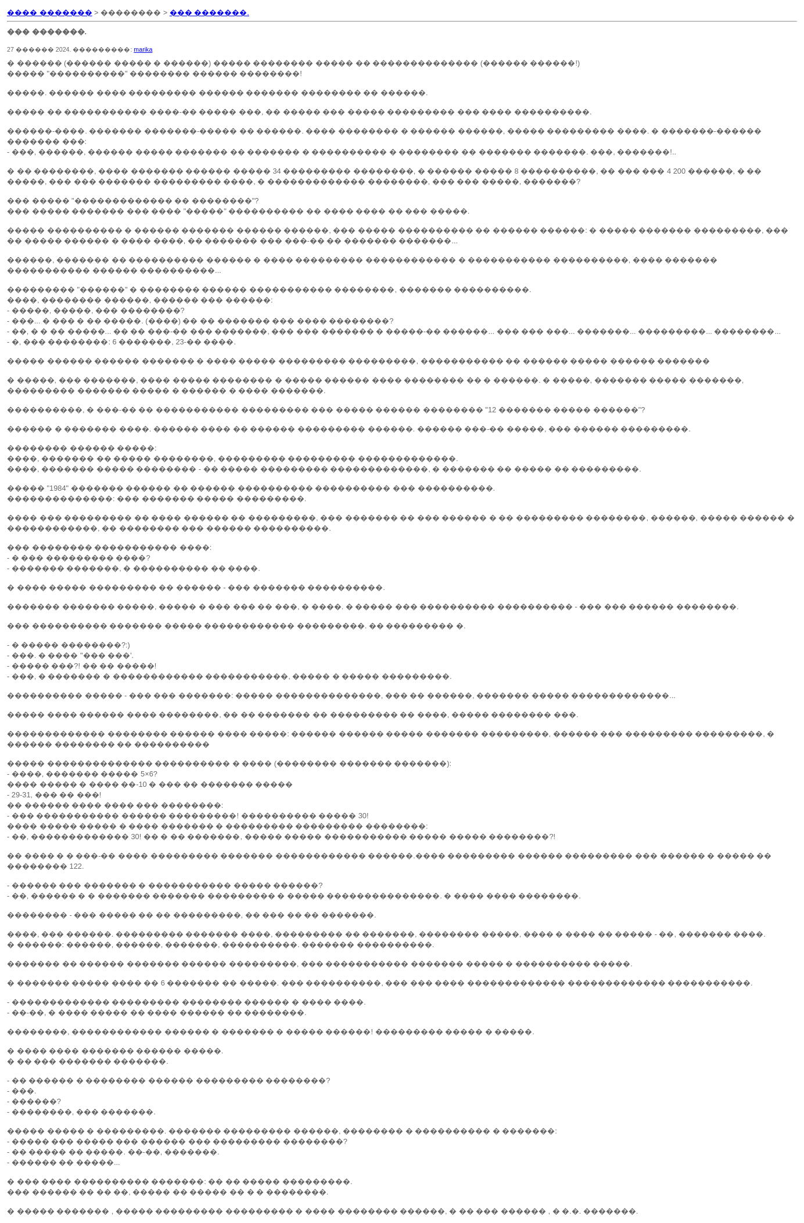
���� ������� (49, 12)
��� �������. (209, 12)
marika (143, 49)
